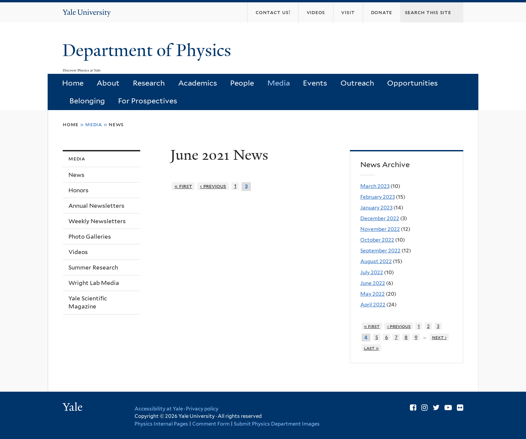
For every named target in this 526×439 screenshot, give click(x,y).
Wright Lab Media (93, 283)
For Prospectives (147, 100)
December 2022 (379, 218)
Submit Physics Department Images (277, 424)
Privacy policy (202, 409)
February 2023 (377, 197)
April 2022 (372, 304)
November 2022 (380, 229)
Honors (78, 190)
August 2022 (376, 261)
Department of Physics (148, 50)
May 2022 (372, 294)
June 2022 (372, 283)
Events (315, 83)
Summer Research (93, 267)
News (116, 124)
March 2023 (374, 186)
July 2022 (371, 272)
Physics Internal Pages (161, 424)
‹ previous (213, 186)
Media (278, 83)
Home (73, 83)
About (108, 83)
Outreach (357, 83)
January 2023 (376, 207)
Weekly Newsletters (97, 221)
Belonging (87, 100)
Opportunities (412, 83)
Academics (197, 83)
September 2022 (380, 250)
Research (149, 83)
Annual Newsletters (96, 205)
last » (371, 348)
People (242, 83)
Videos (78, 252)
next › (439, 337)
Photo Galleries (89, 236)
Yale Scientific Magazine (87, 302)
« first (183, 186)
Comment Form (211, 424)
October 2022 (377, 240)
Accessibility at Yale (159, 409)
